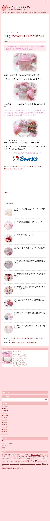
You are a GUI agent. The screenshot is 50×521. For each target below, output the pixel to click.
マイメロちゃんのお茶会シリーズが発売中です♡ (23, 343)
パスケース (24, 458)
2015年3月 (4, 429)
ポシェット (20, 461)
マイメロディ (26, 166)
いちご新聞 (17, 454)
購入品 (34, 166)
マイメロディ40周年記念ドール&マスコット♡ (28, 222)
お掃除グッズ (28, 454)
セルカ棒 (34, 456)
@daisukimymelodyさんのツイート (12, 468)
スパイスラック (33, 113)
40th (3, 454)
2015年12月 (5, 415)
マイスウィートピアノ (14, 166)
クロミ (3, 441)
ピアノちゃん (12, 169)
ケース (18, 456)
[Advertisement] (14, 379)
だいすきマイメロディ (16, 8)
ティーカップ (7, 458)
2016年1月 (4, 413)
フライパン (40, 458)
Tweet (6, 192)
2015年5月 (4, 425)
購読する (6, 392)
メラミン (7, 464)
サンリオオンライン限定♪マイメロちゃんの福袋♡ (29, 248)
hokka (13, 454)
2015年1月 (4, 434)
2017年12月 (5, 406)
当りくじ (31, 464)
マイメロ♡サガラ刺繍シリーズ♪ (24, 235)
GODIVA (9, 454)
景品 (37, 464)
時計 (34, 464)
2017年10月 (5, 411)
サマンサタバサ (28, 456)
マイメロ (20, 169)
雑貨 (43, 464)
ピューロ (35, 458)
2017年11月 (4, 408)
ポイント (9, 461)
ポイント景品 (14, 461)
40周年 (5, 454)
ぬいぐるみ (35, 455)
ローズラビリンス (24, 464)
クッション (9, 456)
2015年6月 (4, 422)
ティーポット (13, 458)
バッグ (19, 458)
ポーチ (25, 461)
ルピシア (17, 464)
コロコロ (22, 456)
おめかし (22, 454)
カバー (5, 456)
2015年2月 (4, 431)
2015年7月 (4, 420)
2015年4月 (4, 427)
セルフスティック (40, 456)
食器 (45, 464)
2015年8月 (4, 418)
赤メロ (39, 464)
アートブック (43, 454)
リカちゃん (12, 464)
